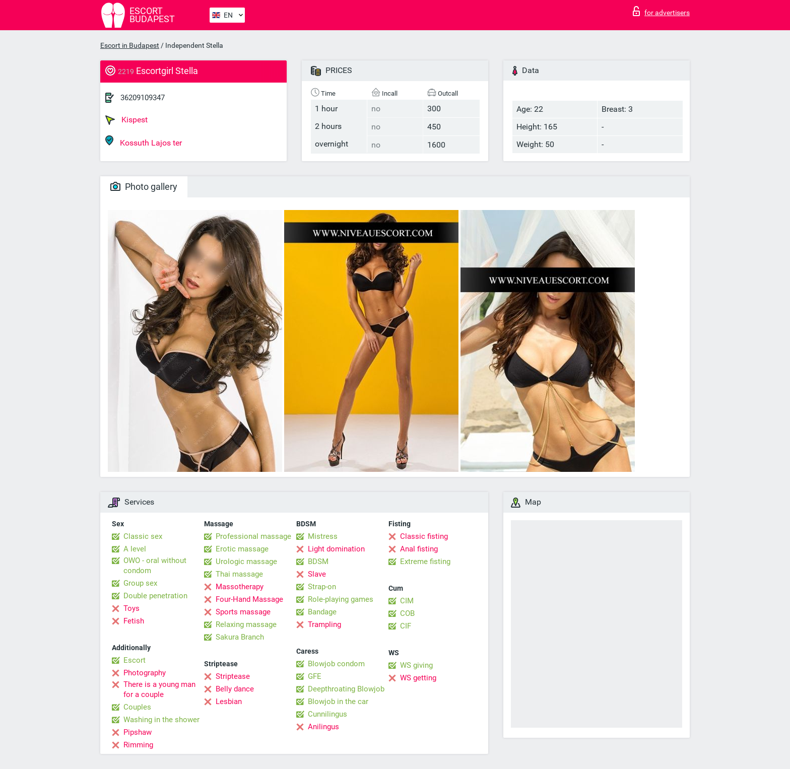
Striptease (233, 676)
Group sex (140, 583)
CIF (405, 626)
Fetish (133, 620)
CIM (407, 600)
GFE (314, 676)
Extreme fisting (425, 561)
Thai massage (239, 574)
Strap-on (322, 586)
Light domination (336, 548)
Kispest (126, 120)
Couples (137, 707)
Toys (131, 608)
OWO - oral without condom (154, 565)
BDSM (318, 561)
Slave (317, 574)
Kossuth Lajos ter (143, 141)
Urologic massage (246, 561)
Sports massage (243, 611)
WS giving (416, 665)
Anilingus (323, 726)
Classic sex (142, 536)
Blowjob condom (336, 663)
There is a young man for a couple (159, 689)
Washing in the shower (161, 719)
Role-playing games (340, 599)
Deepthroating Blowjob (346, 688)
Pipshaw (137, 732)
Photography (144, 672)
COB (407, 613)
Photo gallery (143, 186)
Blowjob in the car (338, 701)
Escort (134, 660)
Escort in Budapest (129, 45)
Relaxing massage (246, 624)
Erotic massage (242, 548)
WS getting (418, 677)
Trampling (324, 624)
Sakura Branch (240, 637)
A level (134, 548)
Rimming (138, 744)
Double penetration (155, 595)
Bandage (322, 611)
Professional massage (253, 536)
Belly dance (235, 688)
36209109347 (142, 97)
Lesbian (229, 701)
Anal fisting (419, 548)
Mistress (323, 536)
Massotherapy (240, 586)
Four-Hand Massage (249, 599)
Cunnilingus (327, 714)
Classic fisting (424, 536)
